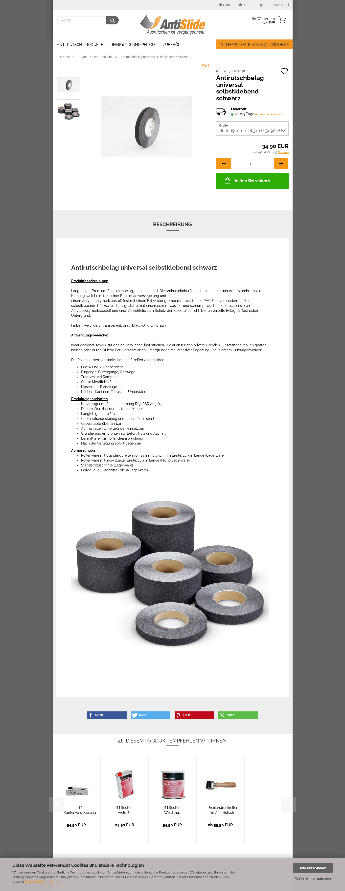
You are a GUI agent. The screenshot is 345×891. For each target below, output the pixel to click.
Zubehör (172, 44)
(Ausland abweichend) (269, 114)
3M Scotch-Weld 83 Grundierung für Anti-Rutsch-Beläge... (124, 810)
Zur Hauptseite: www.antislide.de (254, 44)
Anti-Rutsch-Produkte (80, 44)
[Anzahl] (252, 163)
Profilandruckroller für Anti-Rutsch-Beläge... (222, 810)
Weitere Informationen (313, 878)
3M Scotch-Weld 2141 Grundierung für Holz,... (172, 810)
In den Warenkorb (247, 180)
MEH (205, 65)
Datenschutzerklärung (41, 881)
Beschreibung (172, 224)
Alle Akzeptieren (313, 868)
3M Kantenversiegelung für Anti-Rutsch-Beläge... (80, 810)
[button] (223, 163)
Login (259, 5)
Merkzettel (280, 5)
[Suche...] (112, 20)
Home (225, 5)
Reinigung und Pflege (133, 44)
